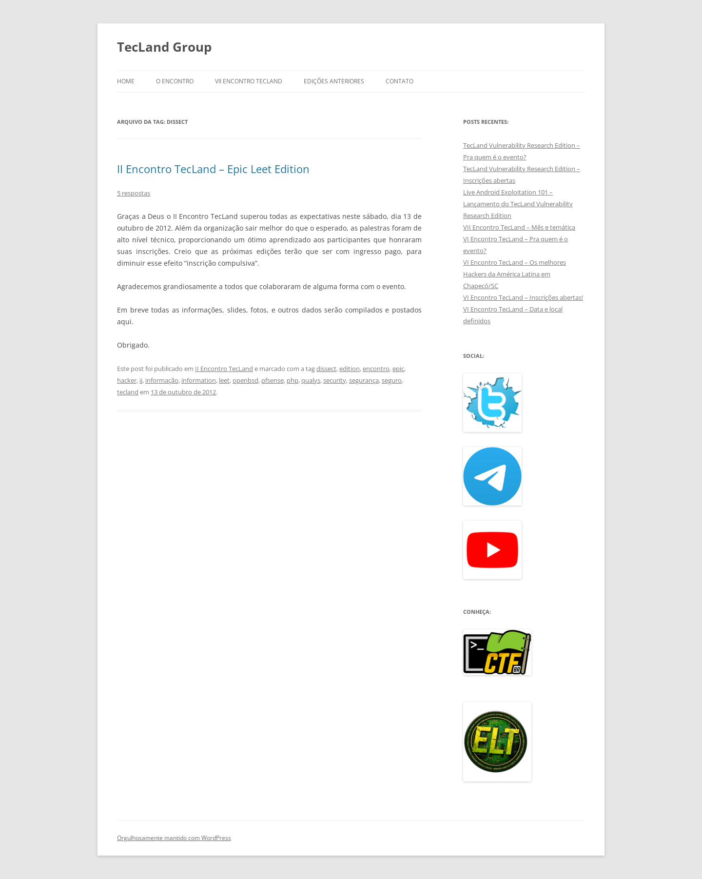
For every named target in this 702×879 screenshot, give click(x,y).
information (198, 380)
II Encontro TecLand (224, 368)
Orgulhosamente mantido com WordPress (174, 838)
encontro (376, 368)
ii (140, 380)
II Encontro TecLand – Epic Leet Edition (213, 168)
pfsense (272, 380)
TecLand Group (164, 47)
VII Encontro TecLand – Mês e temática (519, 227)
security (334, 380)
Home (126, 81)
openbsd (245, 380)
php (292, 380)
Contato (399, 81)
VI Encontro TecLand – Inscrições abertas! (523, 297)
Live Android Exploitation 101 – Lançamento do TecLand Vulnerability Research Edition (518, 204)
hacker (126, 380)
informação (161, 380)
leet (224, 380)
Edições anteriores (334, 81)
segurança (364, 380)
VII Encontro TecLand (248, 81)
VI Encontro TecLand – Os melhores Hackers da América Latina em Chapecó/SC (514, 274)
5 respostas (133, 193)
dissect (326, 368)
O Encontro (175, 81)
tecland (127, 392)
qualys (310, 380)
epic (398, 368)
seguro (392, 380)
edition (349, 368)
